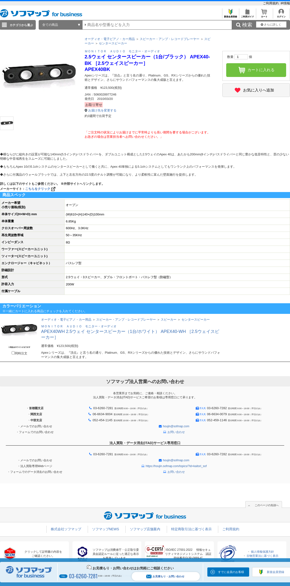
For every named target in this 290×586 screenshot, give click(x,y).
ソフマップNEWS (105, 529)
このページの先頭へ (267, 505)
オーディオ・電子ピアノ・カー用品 (110, 39)
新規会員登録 (230, 15)
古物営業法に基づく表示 (262, 556)
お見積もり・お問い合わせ (165, 576)
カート (264, 15)
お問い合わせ (176, 432)
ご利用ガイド (247, 15)
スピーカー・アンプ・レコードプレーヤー (169, 39)
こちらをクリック (40, 189)
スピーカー (168, 319)
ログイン (281, 15)
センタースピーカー (113, 43)
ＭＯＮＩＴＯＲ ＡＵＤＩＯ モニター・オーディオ (122, 51)
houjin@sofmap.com (176, 426)
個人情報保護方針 (262, 551)
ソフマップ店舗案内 (145, 529)
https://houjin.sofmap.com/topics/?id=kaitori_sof (176, 466)
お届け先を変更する (102, 110)
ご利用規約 (271, 3)
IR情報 (285, 3)
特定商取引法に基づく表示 (191, 529)
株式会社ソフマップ (66, 529)
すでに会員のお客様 (231, 572)
